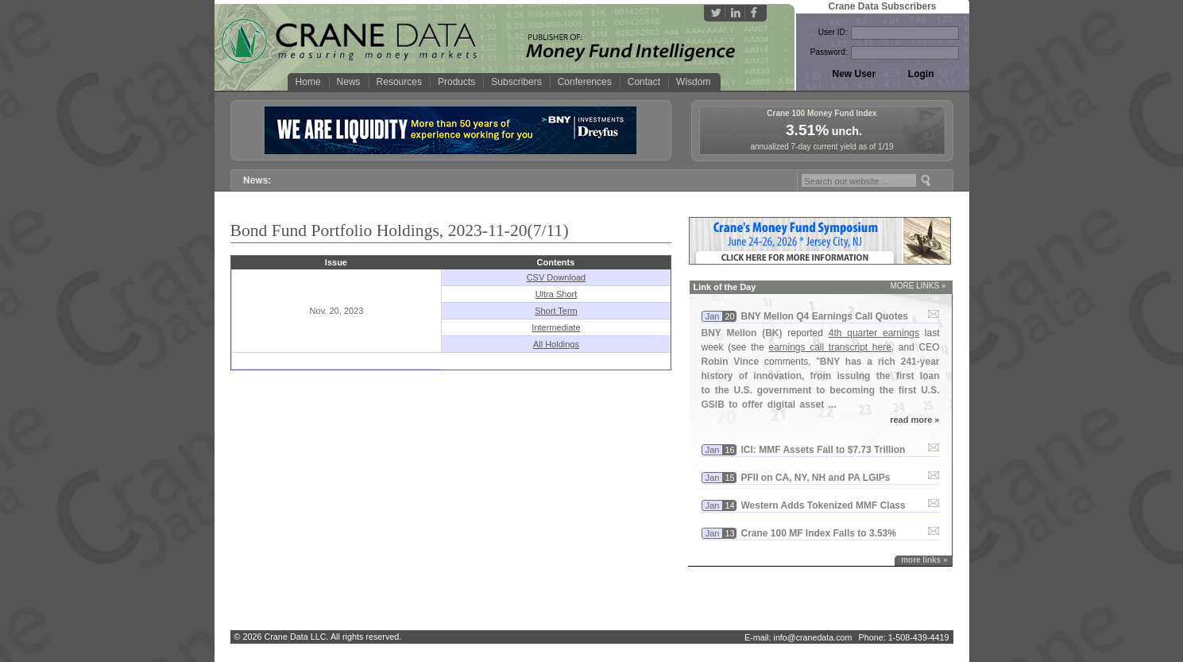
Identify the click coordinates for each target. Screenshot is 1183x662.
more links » (924, 560)
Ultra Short (556, 294)
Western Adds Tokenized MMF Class (823, 505)
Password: (829, 52)
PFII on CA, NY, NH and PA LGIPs (816, 477)
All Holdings (556, 344)
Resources (399, 81)
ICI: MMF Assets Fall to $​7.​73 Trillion (823, 449)
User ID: (833, 32)
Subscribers (516, 81)
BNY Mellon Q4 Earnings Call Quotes (825, 316)
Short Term (556, 311)
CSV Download (556, 277)
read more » (914, 419)
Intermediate (556, 327)
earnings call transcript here (830, 347)
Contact (644, 81)
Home (308, 81)
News (349, 81)
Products (456, 81)
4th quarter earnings (874, 333)
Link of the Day (725, 287)
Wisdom (693, 81)
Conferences (585, 81)
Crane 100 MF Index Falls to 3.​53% (818, 533)
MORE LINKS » (917, 285)
